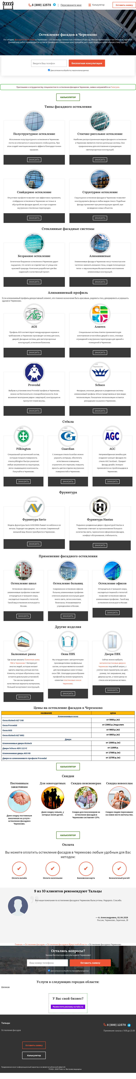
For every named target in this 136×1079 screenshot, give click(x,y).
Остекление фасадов (35, 944)
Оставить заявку (124, 5)
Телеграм (115, 87)
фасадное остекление (25, 39)
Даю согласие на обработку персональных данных (68, 70)
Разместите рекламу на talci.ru (68, 1006)
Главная (18, 944)
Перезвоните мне (71, 5)
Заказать (34, 159)
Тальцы (5, 1023)
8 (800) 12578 (41, 5)
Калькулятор (96, 4)
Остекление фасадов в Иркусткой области (67, 944)
